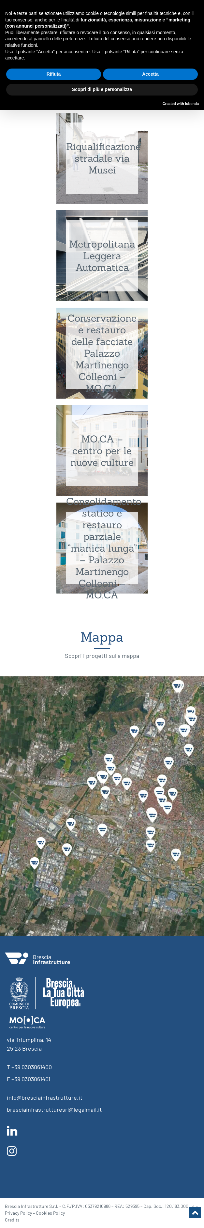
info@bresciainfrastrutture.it (44, 1097)
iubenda (192, 104)
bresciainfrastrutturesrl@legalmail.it (54, 1109)
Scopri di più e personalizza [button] (102, 89)
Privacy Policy (18, 1213)
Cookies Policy (50, 1213)
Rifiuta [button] (54, 74)
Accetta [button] (150, 74)
